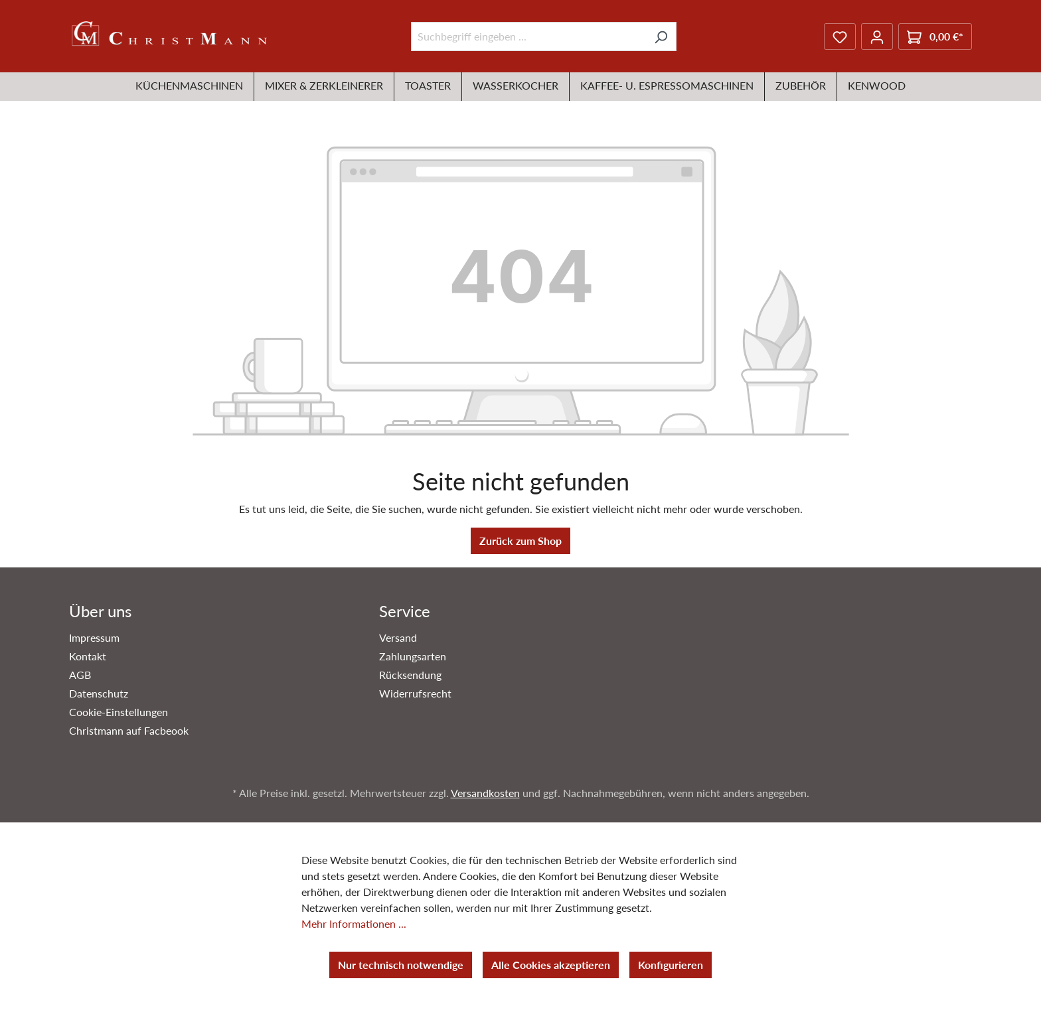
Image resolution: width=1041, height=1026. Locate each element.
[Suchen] (661, 36)
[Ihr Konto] (877, 36)
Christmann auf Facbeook (129, 730)
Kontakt (87, 656)
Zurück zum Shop (520, 540)
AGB (80, 674)
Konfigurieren (670, 964)
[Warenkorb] (935, 36)
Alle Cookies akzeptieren (550, 964)
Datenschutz (98, 693)
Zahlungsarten (412, 656)
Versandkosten (485, 792)
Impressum (94, 637)
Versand (398, 637)
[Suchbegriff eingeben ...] (528, 36)
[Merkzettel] (840, 36)
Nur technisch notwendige (400, 964)
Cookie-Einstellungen (118, 711)
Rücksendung (410, 674)
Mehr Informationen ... (353, 923)
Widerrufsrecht (415, 693)
